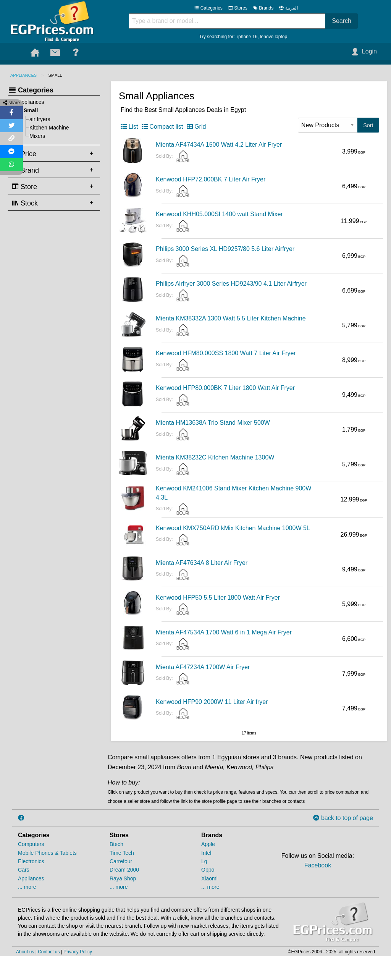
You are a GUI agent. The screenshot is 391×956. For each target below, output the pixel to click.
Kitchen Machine (49, 128)
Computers (31, 844)
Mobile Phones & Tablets (47, 853)
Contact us (49, 951)
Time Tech (122, 853)
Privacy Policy (77, 951)
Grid (196, 126)
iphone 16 (247, 36)
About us (25, 951)
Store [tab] (24, 186)
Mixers (37, 136)
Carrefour (121, 861)
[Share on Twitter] (11, 125)
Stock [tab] (25, 203)
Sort (368, 125)
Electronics (31, 861)
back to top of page (343, 818)
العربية (291, 8)
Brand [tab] (25, 170)
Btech (116, 844)
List (129, 126)
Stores (237, 8)
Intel (206, 853)
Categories (208, 8)
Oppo (207, 870)
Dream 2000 (124, 870)
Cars (23, 870)
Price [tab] (24, 153)
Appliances (23, 75)
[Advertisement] (52, 331)
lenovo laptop (273, 36)
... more (27, 887)
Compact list (162, 126)
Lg (204, 861)
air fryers (39, 119)
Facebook (317, 865)
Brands (263, 8)
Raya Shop (123, 878)
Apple (208, 844)
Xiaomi (209, 878)
